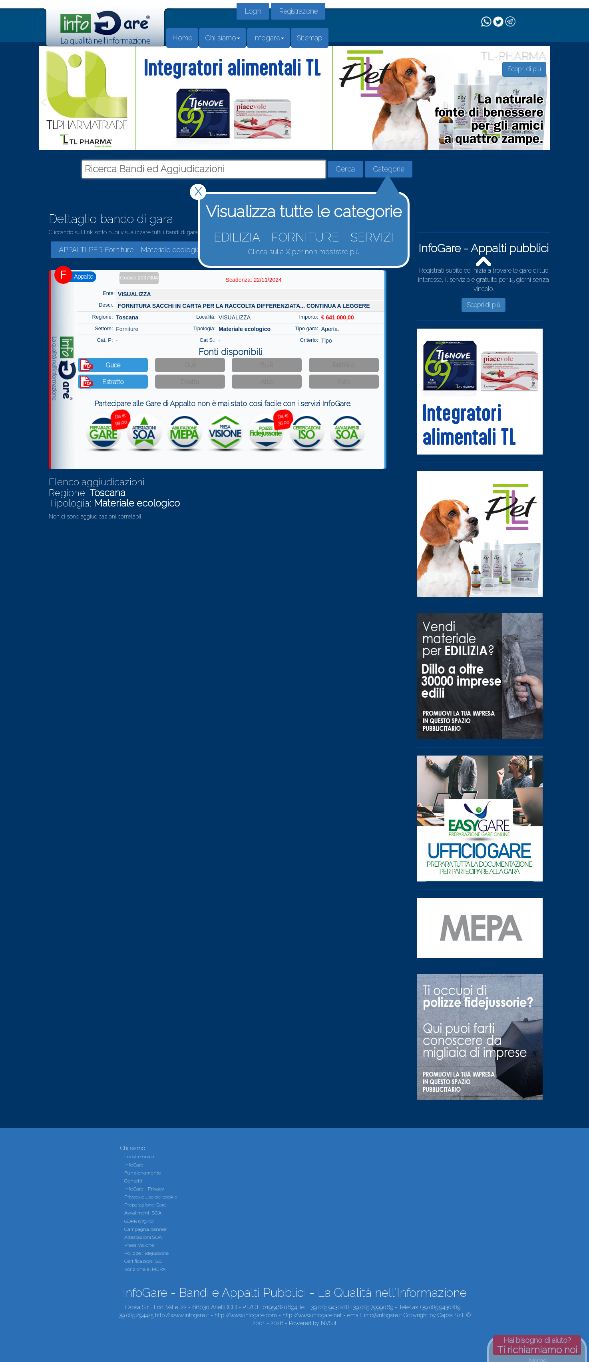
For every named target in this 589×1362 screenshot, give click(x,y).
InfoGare (133, 1165)
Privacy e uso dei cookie (150, 1197)
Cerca (345, 169)
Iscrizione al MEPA (144, 1269)
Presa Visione (139, 1245)
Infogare (268, 38)
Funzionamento (142, 1173)
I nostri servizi (139, 1156)
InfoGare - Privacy (144, 1189)
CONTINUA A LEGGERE (338, 306)
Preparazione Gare (145, 1205)
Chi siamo (222, 38)
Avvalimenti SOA (142, 1213)
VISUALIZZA (134, 294)
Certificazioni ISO (143, 1261)
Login (253, 11)
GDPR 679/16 (138, 1221)
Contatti (133, 1181)
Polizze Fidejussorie (146, 1253)
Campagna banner (145, 1229)
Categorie (388, 169)
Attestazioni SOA (143, 1237)
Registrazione (298, 11)
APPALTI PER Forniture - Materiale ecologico (132, 249)
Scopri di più (483, 305)
